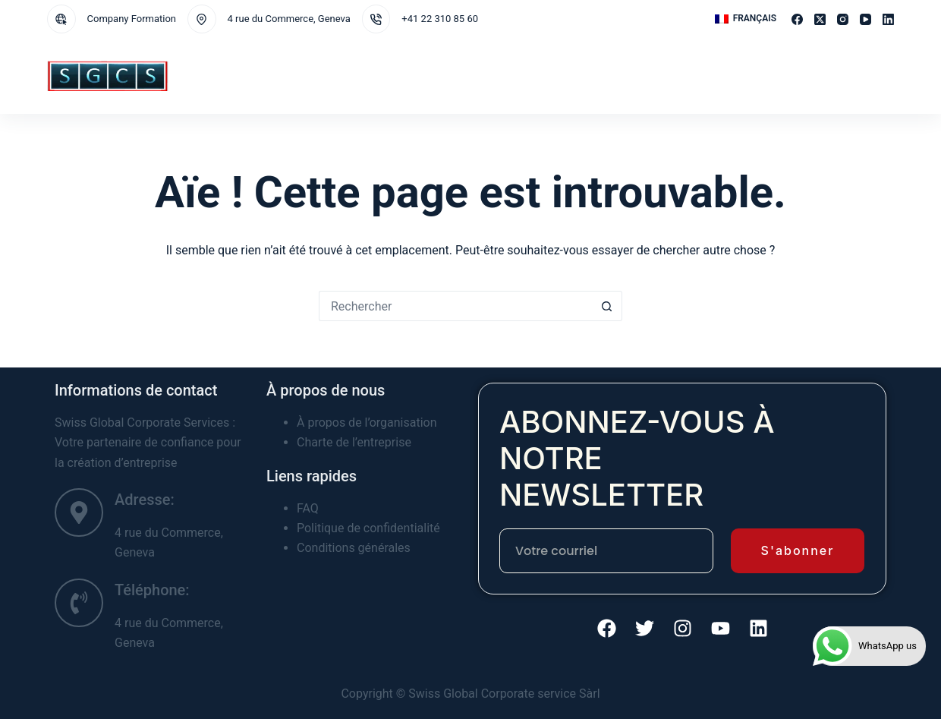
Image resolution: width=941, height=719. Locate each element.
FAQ (308, 508)
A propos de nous (573, 76)
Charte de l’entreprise (354, 442)
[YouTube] (865, 19)
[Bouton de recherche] (607, 306)
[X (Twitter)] (820, 19)
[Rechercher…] (455, 306)
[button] (745, 19)
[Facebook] (797, 19)
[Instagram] (842, 19)
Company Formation (132, 18)
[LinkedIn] (888, 19)
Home (234, 75)
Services (289, 76)
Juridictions (366, 76)
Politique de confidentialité (368, 528)
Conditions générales (354, 548)
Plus (706, 76)
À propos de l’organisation (367, 422)
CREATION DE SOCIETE (460, 75)
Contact (651, 75)
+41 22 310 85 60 (439, 18)
